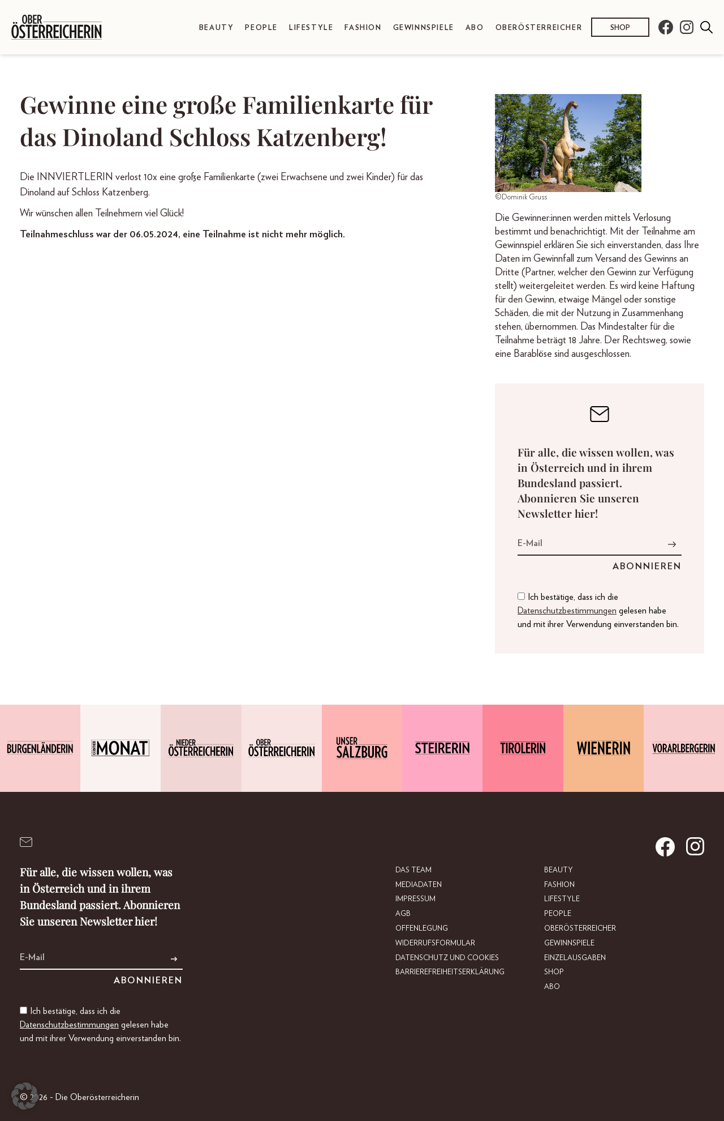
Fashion (362, 28)
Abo (475, 28)
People (261, 28)
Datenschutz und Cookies (447, 958)
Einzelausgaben (575, 958)
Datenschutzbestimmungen (567, 610)
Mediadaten (418, 885)
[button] (25, 1096)
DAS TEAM (413, 870)
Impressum (415, 899)
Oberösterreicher (539, 28)
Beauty (216, 28)
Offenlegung (421, 928)
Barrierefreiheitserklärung (450, 972)
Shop (620, 28)
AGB (403, 914)
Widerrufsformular (435, 943)
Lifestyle (311, 28)
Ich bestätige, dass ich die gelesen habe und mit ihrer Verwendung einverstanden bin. (598, 611)
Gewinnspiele (423, 28)
